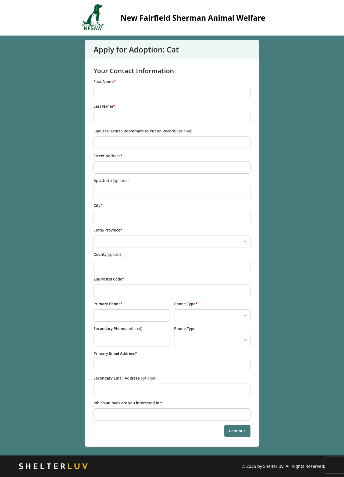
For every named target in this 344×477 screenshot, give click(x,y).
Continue (237, 430)
